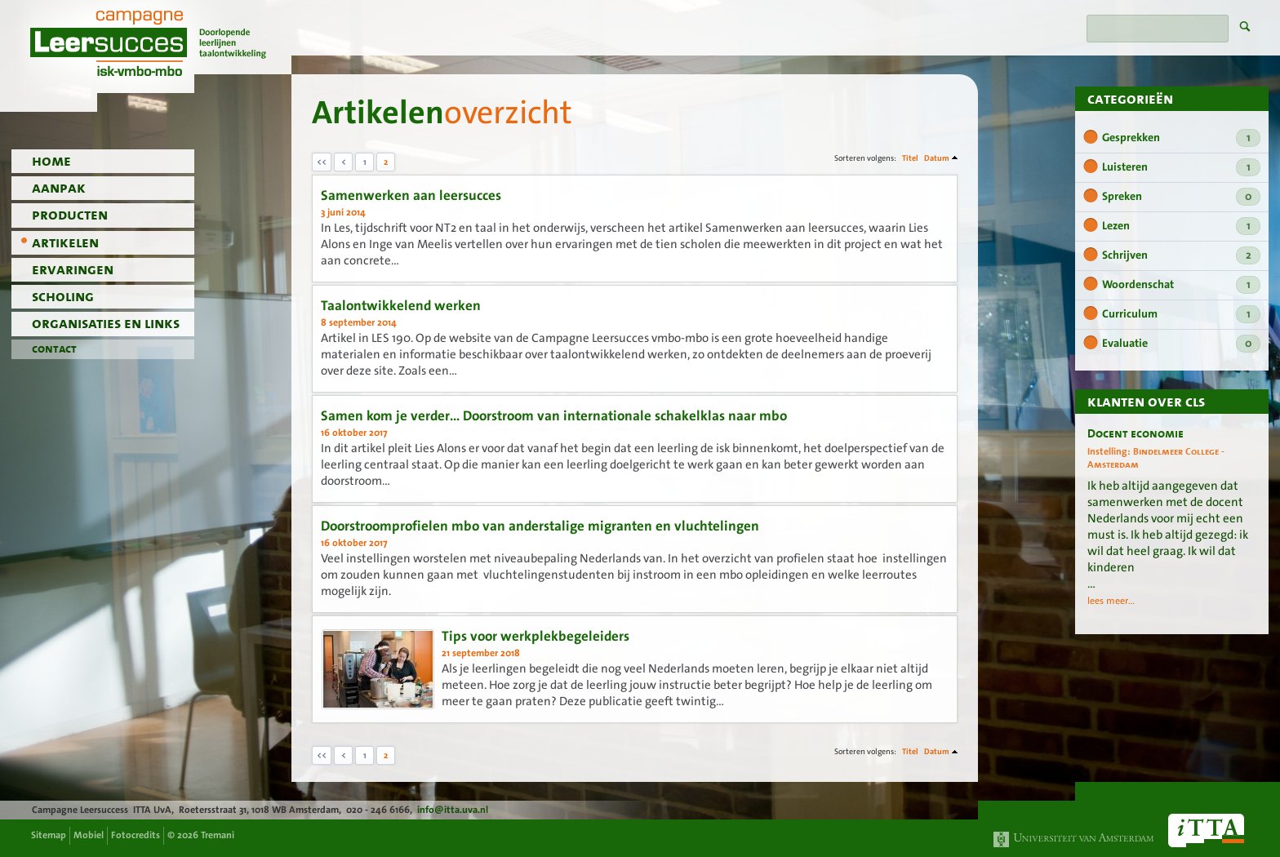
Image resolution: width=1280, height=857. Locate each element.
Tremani (217, 834)
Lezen (1181, 226)
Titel (910, 158)
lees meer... (1111, 600)
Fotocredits (135, 834)
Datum (936, 158)
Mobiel (88, 834)
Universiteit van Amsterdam (1074, 839)
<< (322, 162)
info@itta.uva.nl (452, 809)
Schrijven (1181, 255)
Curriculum (1181, 314)
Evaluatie (1181, 344)
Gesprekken (1181, 138)
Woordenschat (1181, 285)
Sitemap (48, 834)
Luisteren (1181, 167)
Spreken (1181, 197)
